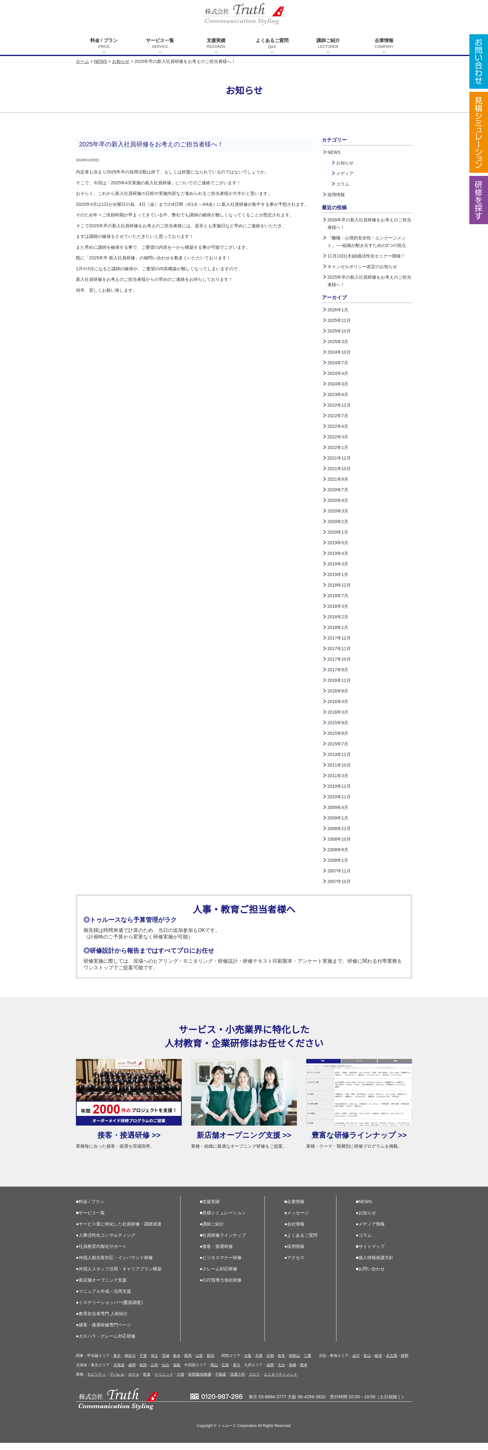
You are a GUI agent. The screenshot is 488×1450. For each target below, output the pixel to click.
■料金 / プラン (90, 1208)
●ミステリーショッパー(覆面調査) (109, 1309)
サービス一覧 (160, 44)
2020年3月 (337, 510)
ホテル (133, 1381)
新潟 (210, 1363)
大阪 (247, 1363)
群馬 (188, 1363)
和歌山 (294, 1363)
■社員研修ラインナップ (223, 1242)
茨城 (165, 1363)
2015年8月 (337, 733)
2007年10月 (339, 881)
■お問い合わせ (370, 1275)
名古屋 (391, 1363)
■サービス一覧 (90, 1219)
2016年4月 (337, 701)
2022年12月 (339, 405)
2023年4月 (337, 394)
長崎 (292, 1372)
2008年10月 (339, 839)
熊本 (303, 1372)
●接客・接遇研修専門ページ (103, 1332)
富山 (367, 1363)
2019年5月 (337, 542)
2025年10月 (339, 330)
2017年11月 (339, 648)
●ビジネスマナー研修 (221, 1264)
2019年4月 (337, 553)
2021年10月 (339, 468)
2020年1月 (337, 532)
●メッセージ (296, 1219)
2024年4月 (337, 373)
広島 (225, 1372)
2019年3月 (337, 563)
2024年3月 (337, 383)
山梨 (199, 1363)
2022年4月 (337, 426)
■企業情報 (294, 1208)
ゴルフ (254, 1381)
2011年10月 (339, 765)
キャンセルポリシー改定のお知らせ (362, 266)
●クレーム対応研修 (218, 1275)
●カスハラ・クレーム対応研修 (105, 1343)
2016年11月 (339, 680)
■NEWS (364, 1208)
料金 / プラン (104, 44)
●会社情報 (294, 1231)
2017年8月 (337, 669)
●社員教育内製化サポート (101, 1253)
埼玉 (154, 1363)
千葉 (143, 1363)
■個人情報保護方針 (374, 1264)
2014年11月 (339, 754)
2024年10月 (339, 352)
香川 (236, 1372)
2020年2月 (337, 521)
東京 (117, 1363)
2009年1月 (337, 817)
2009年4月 (337, 807)
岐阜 (378, 1363)
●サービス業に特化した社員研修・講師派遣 (119, 1231)
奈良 (281, 1363)
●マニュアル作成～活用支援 (103, 1298)
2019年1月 (337, 574)
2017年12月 (339, 637)
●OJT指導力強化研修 (221, 1287)
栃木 (177, 1363)
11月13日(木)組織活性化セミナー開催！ (366, 255)
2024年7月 (337, 362)
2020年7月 (337, 489)
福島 (177, 1372)
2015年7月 (337, 743)
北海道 (118, 1372)
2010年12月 (339, 786)
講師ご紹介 (328, 44)
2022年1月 (337, 447)
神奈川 (130, 1363)
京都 (270, 1363)
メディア (345, 173)
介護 (180, 1381)
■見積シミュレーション (223, 1219)
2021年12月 (339, 458)
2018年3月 (337, 606)
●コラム (364, 1242)
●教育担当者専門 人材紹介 (102, 1320)
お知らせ (120, 61)
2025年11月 (339, 320)
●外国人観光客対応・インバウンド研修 (114, 1264)
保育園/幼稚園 (199, 1381)
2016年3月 (337, 712)
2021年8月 (337, 479)
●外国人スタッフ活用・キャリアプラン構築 (119, 1275)
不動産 (220, 1381)
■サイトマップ (370, 1253)
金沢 (356, 1363)
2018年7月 (337, 595)
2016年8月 (337, 690)
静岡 (404, 1363)
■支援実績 (210, 1208)
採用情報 (336, 194)
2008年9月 (337, 849)
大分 (281, 1372)
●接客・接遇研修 (216, 1253)
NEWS (100, 61)
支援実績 (216, 44)
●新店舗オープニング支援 (101, 1287)
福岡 (270, 1372)
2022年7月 (337, 415)
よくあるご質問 (272, 44)
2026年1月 (337, 309)
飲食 (147, 1381)
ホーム (82, 61)
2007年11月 (339, 870)
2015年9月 (337, 722)
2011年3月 (337, 775)
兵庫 (259, 1363)
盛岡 (132, 1372)
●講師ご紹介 (212, 1231)
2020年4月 (337, 500)
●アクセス (294, 1264)
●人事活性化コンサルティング (105, 1242)
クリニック (163, 1381)
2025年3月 (337, 341)
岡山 (214, 1372)
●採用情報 (294, 1253)
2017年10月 (339, 659)
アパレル (117, 1381)
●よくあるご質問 (301, 1242)
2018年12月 (339, 585)
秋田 (143, 1372)
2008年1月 (337, 860)
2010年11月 (339, 796)
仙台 (165, 1372)
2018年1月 (337, 627)
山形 (154, 1372)
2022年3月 (337, 436)
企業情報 (384, 44)
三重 (307, 1363)
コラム (342, 184)
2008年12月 (339, 828)
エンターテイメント (280, 1381)
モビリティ (96, 1381)
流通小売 (237, 1381)
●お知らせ (366, 1219)
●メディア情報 (370, 1231)
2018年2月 (337, 616)
